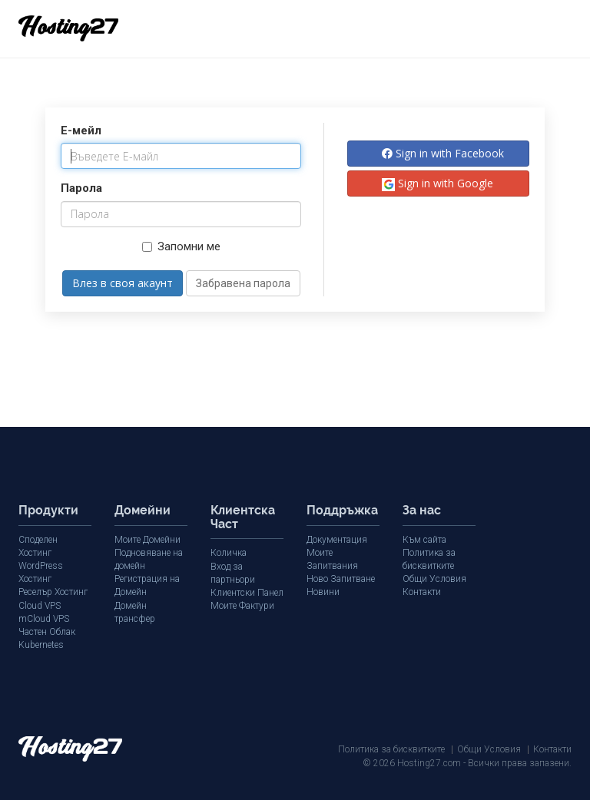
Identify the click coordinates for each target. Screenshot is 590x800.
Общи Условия (434, 579)
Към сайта (424, 539)
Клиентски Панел (246, 592)
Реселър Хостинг (53, 592)
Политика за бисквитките (391, 749)
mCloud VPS (43, 618)
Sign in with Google (437, 183)
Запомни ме (181, 246)
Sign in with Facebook (443, 153)
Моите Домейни (147, 539)
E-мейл (81, 130)
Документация (337, 539)
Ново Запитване (341, 579)
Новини (323, 592)
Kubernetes (41, 645)
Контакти (422, 592)
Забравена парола (243, 283)
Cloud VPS (39, 605)
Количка (228, 552)
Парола (81, 188)
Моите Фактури (242, 605)
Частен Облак (46, 631)
